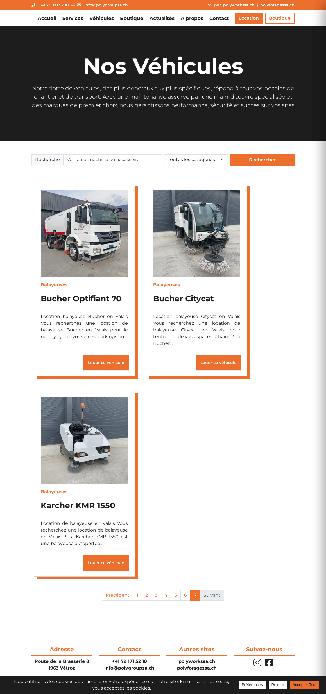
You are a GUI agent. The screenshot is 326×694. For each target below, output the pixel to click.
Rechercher (262, 159)
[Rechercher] (112, 159)
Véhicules (101, 18)
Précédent (118, 596)
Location (249, 18)
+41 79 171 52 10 (129, 661)
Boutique (131, 18)
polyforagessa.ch (277, 5)
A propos (192, 18)
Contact (219, 18)
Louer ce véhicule (106, 364)
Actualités (162, 18)
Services (72, 18)
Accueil (47, 18)
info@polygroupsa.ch (129, 668)
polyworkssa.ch (239, 5)
